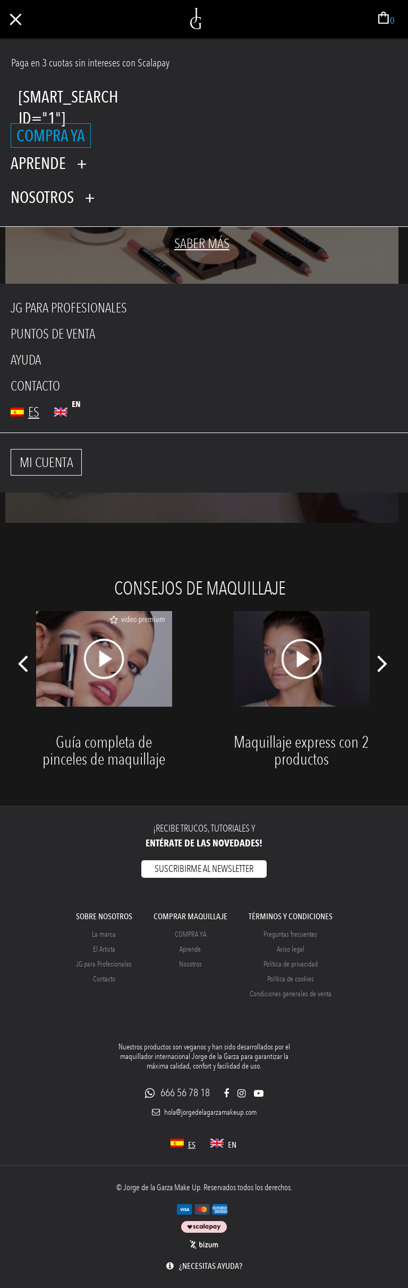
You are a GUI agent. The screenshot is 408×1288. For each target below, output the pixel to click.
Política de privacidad (291, 964)
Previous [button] (22, 668)
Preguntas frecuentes (290, 934)
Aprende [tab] (38, 163)
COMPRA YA (50, 135)
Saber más (202, 243)
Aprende (190, 949)
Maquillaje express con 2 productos (301, 750)
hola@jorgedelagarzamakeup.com (204, 1112)
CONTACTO (35, 386)
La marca (104, 934)
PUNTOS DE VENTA (53, 334)
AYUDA (26, 360)
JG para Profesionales (104, 964)
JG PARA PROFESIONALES (69, 308)
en (76, 404)
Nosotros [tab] (42, 197)
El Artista (104, 949)
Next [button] (382, 668)
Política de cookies (290, 979)
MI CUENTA (46, 462)
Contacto (104, 979)
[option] (104, 700)
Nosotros (190, 964)
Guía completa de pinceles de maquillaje (103, 750)
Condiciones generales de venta (291, 993)
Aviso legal (290, 949)
